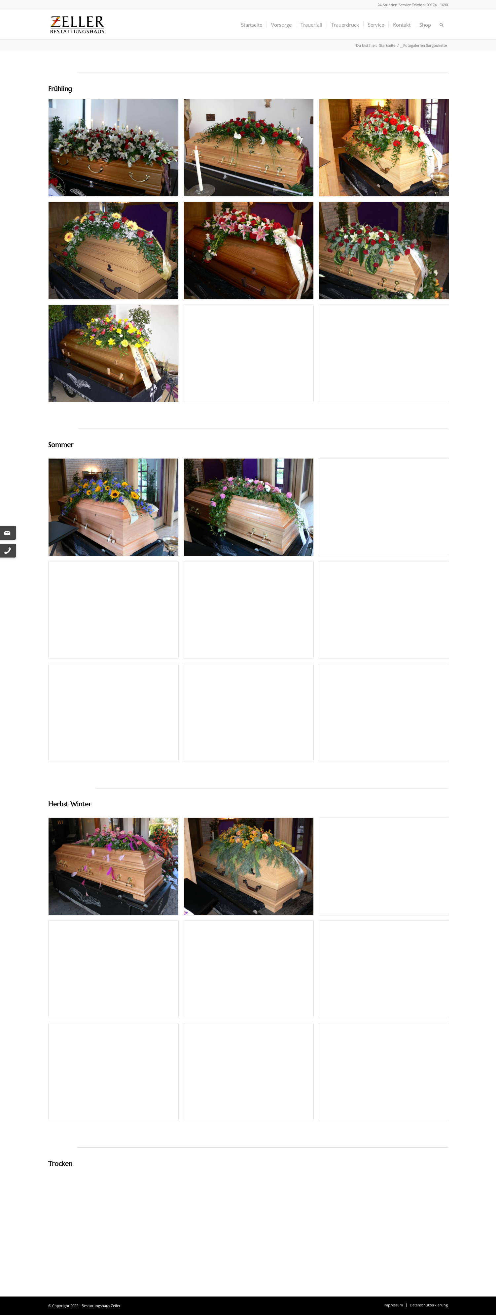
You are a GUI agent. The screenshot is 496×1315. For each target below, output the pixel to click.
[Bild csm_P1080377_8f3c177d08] (386, 150)
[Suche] (441, 24)
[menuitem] (251, 24)
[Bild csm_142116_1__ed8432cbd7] (116, 253)
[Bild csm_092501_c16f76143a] (251, 150)
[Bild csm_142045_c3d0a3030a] (251, 253)
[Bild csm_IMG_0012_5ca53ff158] (116, 869)
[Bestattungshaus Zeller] (77, 24)
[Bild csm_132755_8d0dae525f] (116, 509)
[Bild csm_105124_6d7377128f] (116, 150)
